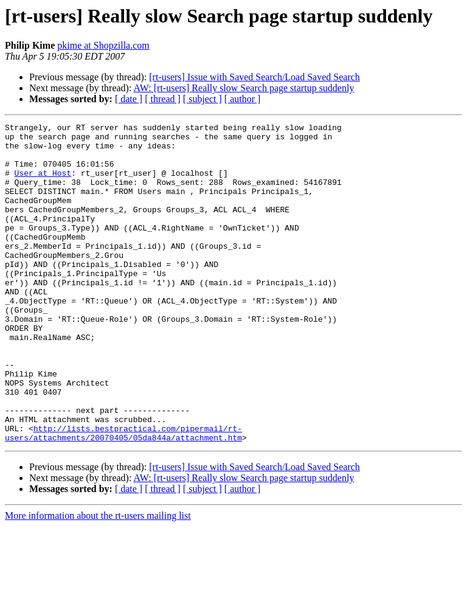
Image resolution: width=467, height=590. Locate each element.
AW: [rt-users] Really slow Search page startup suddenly (244, 88)
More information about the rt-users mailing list (98, 579)
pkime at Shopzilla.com (103, 45)
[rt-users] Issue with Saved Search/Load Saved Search (254, 77)
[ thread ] (163, 99)
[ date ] (128, 99)
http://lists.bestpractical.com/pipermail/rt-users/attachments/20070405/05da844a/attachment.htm (123, 496)
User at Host (43, 183)
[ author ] (242, 99)
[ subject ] (202, 99)
